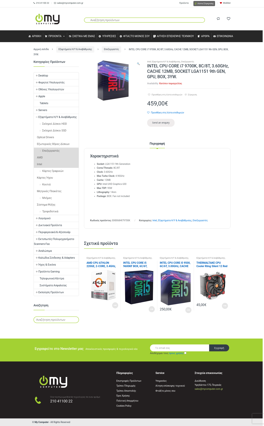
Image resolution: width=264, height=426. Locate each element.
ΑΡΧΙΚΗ (36, 36)
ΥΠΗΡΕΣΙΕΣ (109, 36)
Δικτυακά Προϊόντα (48, 225)
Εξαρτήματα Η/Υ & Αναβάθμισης (75, 49)
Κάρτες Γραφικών (48, 171)
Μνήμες (43, 198)
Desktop (41, 75)
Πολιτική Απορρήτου (127, 400)
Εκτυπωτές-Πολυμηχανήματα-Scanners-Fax (54, 241)
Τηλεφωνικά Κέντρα (49, 278)
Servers (40, 110)
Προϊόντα (184, 3)
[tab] (157, 145)
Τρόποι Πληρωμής (126, 385)
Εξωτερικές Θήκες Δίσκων (52, 144)
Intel (149, 61)
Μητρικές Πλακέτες (47, 191)
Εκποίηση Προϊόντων (49, 292)
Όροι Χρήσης (123, 395)
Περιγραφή (157, 143)
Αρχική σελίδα (41, 49)
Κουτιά (42, 184)
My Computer (42, 422)
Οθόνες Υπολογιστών (49, 89)
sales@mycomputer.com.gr (68, 3)
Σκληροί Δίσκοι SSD (50, 130)
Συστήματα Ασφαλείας (50, 285)
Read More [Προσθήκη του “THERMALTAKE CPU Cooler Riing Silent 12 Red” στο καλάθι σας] (225, 306)
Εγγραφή (219, 347)
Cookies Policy (123, 405)
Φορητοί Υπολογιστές (49, 82)
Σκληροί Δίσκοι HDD (50, 123)
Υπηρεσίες (161, 380)
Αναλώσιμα (43, 250)
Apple (39, 96)
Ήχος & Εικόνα (45, 264)
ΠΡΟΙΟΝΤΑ (55, 36)
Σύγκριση (192, 94)
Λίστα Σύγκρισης (204, 3)
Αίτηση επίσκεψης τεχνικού (170, 385)
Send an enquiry (161, 122)
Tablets (41, 103)
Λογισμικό (42, 218)
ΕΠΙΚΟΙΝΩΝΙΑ (225, 36)
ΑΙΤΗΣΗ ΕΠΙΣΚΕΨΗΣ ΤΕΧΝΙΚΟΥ (175, 36)
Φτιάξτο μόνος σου (165, 390)
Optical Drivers (44, 137)
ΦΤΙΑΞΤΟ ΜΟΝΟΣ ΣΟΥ (136, 36)
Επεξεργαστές (111, 49)
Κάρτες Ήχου (43, 177)
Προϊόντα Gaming (47, 271)
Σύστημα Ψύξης (44, 204)
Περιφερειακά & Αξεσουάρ (52, 232)
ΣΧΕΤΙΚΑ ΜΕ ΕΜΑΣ (83, 36)
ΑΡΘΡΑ (205, 36)
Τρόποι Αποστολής (126, 390)
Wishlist (225, 3)
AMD (38, 157)
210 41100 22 (41, 3)
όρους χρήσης (176, 353)
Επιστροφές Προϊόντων (128, 380)
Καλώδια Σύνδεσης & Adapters (54, 257)
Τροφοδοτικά (46, 211)
